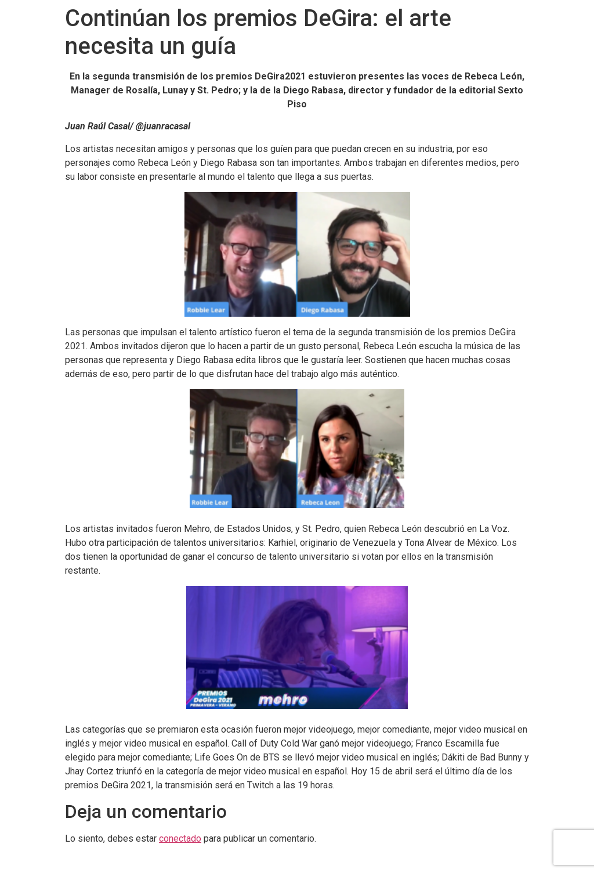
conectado (180, 838)
